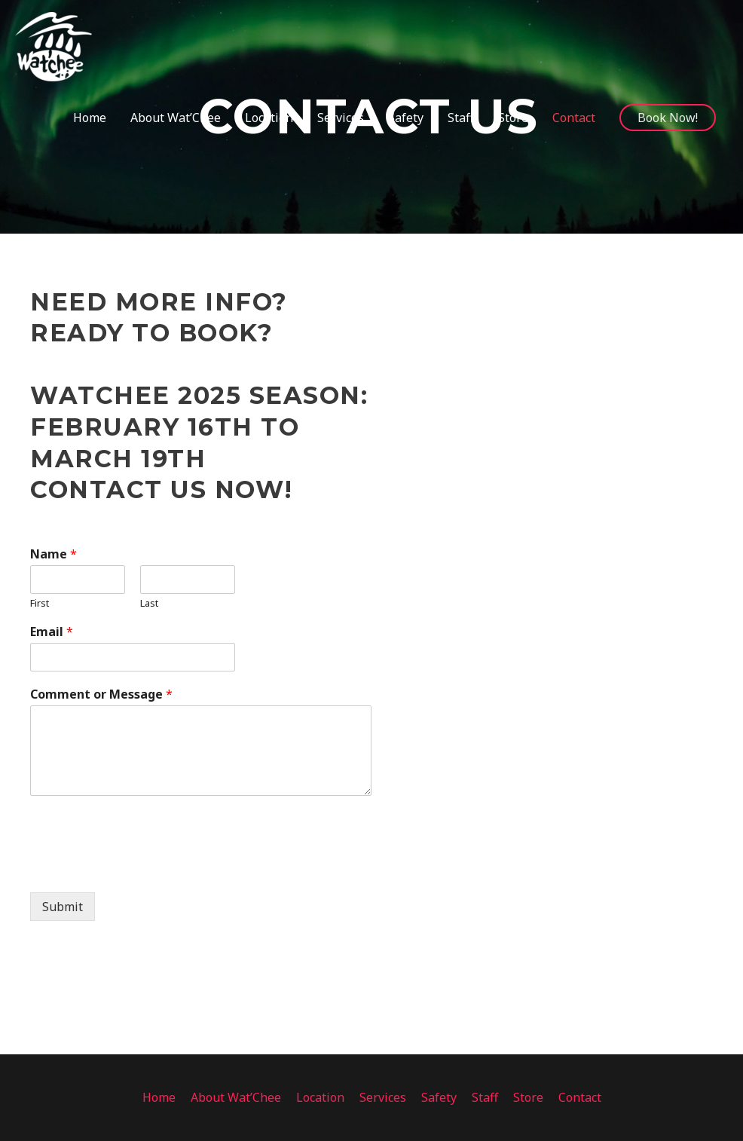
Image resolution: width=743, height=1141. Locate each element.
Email (51, 632)
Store (528, 1097)
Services (382, 1097)
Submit (62, 906)
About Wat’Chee (236, 1097)
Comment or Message (101, 694)
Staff (485, 1097)
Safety (439, 1097)
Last (149, 603)
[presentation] (144, 867)
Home (159, 1097)
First (39, 603)
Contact (579, 1097)
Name (53, 554)
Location (320, 1097)
